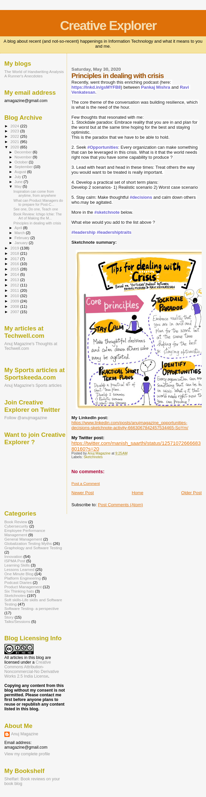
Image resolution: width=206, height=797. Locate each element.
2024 (15, 126)
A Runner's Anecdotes (23, 76)
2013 (15, 279)
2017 (15, 258)
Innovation (13, 556)
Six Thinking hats (19, 591)
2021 (15, 141)
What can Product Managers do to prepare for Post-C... (38, 202)
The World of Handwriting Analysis (34, 71)
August (21, 172)
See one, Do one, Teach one (35, 209)
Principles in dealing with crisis (37, 223)
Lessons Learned (19, 569)
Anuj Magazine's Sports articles (33, 385)
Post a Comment (85, 484)
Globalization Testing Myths (28, 543)
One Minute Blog (18, 574)
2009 (15, 301)
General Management (23, 539)
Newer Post (82, 492)
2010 (15, 295)
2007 (15, 311)
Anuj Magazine (24, 734)
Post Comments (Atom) (120, 504)
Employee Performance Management (24, 532)
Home (137, 492)
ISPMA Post (14, 561)
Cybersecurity (16, 526)
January (22, 243)
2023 (15, 131)
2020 (15, 147)
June (19, 182)
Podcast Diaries (18, 582)
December (24, 152)
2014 (15, 274)
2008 (15, 306)
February (23, 238)
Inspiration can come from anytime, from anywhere (34, 193)
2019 (15, 248)
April (19, 228)
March (20, 233)
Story (8, 617)
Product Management (23, 587)
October (22, 162)
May (19, 186)
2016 (15, 263)
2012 (15, 285)
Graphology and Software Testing (33, 548)
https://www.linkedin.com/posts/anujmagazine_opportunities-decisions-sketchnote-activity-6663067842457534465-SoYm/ (129, 425)
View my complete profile (27, 754)
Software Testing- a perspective (31, 608)
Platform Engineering (22, 578)
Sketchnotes (93, 457)
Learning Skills (17, 565)
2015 (15, 269)
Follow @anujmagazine (25, 418)
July (18, 177)
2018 (15, 253)
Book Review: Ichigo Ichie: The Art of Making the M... (37, 216)
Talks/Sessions (17, 621)
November (24, 157)
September (24, 167)
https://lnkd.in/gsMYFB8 (96, 87)
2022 (15, 136)
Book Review (15, 522)
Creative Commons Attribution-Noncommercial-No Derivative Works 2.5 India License (31, 669)
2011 (15, 290)
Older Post (191, 492)
